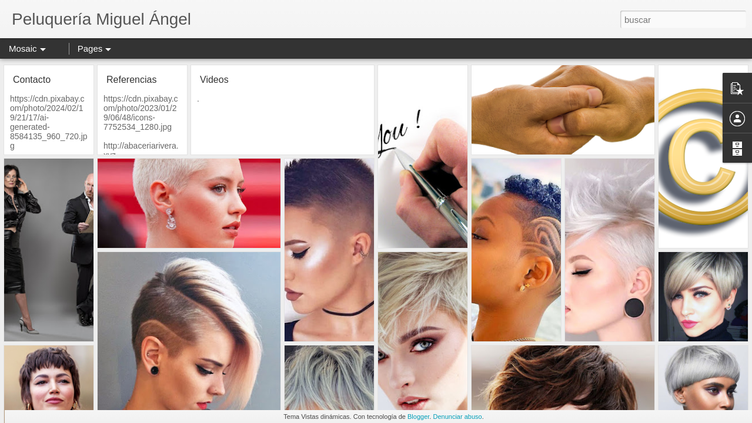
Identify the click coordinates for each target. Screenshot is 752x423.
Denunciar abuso (457, 416)
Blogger (418, 416)
